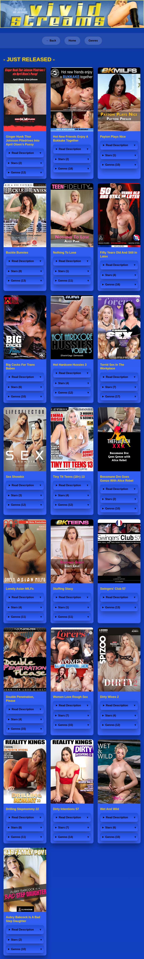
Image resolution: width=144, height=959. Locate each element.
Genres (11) (65, 280)
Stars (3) (16, 495)
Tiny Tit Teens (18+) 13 (69, 476)
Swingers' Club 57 (113, 588)
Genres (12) (18, 172)
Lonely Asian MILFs (20, 588)
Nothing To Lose (64, 252)
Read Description (23, 152)
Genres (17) (112, 396)
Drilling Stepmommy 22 (22, 809)
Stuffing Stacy (63, 588)
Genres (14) (65, 837)
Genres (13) (18, 280)
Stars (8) (16, 271)
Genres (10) (112, 164)
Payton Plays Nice (113, 136)
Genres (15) (18, 728)
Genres (93, 40)
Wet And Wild (109, 809)
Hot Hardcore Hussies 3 (70, 364)
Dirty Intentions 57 (66, 809)
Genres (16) (112, 284)
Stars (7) (110, 387)
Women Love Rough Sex (70, 697)
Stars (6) (16, 387)
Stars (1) (110, 155)
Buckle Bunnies (17, 252)
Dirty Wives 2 (109, 697)
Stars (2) (16, 163)
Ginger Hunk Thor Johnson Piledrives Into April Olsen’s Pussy (22, 140)
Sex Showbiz (15, 476)
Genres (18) (65, 168)
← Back (51, 40)
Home (72, 40)
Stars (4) (110, 275)
